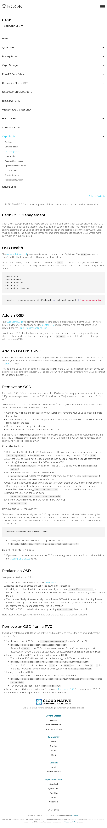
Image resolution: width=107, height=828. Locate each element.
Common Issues (11, 127)
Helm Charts (9, 118)
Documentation (53, 722)
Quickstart (8, 47)
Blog (53, 752)
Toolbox (8, 142)
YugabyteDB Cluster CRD (16, 109)
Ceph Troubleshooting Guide (33, 327)
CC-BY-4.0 (75, 813)
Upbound (53, 799)
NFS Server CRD (11, 101)
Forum (53, 748)
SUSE (53, 794)
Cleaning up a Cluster (20, 557)
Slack (53, 739)
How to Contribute (53, 726)
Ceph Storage (10, 65)
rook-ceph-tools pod (16, 254)
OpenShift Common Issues (15, 166)
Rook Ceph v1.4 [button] (11, 26)
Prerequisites (9, 56)
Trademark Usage (72, 819)
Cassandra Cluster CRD (15, 83)
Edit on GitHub (96, 196)
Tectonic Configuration (14, 180)
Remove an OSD (54, 581)
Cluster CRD (48, 324)
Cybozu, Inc (53, 786)
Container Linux (11, 170)
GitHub (53, 717)
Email (53, 764)
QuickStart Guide (14, 321)
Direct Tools (9, 156)
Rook (5, 38)
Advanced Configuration (14, 161)
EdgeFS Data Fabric (13, 74)
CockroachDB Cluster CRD (17, 92)
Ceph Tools (8, 136)
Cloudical (53, 781)
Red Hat (54, 790)
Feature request (53, 769)
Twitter (53, 743)
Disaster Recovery (12, 175)
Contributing (9, 187)
